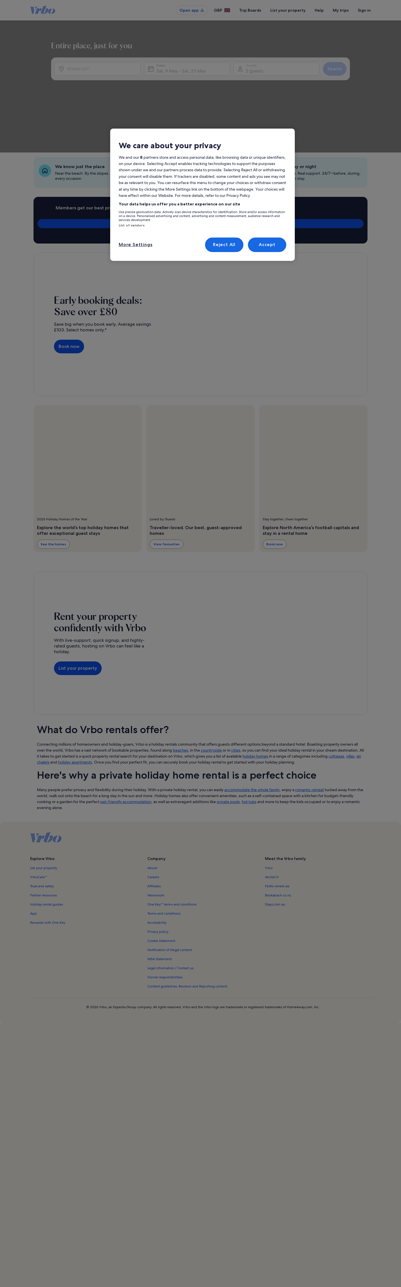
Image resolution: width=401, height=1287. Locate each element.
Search (350, 77)
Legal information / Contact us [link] (170, 909)
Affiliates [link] (154, 827)
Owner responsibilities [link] (164, 918)
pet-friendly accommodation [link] (125, 742)
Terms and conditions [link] (163, 854)
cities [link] (235, 691)
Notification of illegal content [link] (169, 890)
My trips (341, 10)
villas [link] (350, 697)
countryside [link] (211, 691)
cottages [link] (336, 697)
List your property (288, 10)
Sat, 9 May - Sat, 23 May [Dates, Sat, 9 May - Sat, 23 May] (225, 80)
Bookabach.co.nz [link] (278, 836)
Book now (69, 287)
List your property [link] (43, 809)
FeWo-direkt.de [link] (277, 827)
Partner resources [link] (43, 836)
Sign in (364, 10)
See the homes (53, 485)
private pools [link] (228, 742)
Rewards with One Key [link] (47, 863)
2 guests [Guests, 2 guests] (289, 80)
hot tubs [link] (249, 742)
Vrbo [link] (269, 809)
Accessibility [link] (156, 863)
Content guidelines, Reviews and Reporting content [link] (187, 927)
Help (319, 10)
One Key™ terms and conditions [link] (172, 845)
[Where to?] (113, 77)
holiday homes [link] (255, 697)
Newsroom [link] (155, 836)
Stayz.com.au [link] (275, 845)
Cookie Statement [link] (161, 881)
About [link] (152, 809)
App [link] (33, 854)
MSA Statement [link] (159, 900)
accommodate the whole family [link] (252, 730)
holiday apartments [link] (75, 703)
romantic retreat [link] (309, 730)
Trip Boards (250, 10)
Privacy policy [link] (157, 872)
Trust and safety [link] (42, 827)
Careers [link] (153, 818)
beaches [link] (180, 691)
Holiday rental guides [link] (46, 845)
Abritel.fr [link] (272, 818)
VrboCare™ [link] (38, 818)
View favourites (166, 485)
